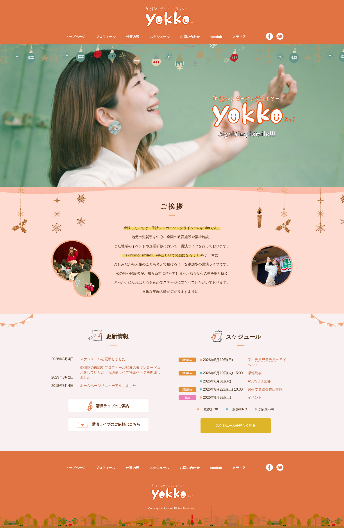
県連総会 (255, 373)
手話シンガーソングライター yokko (172, 17)
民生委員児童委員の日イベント (267, 362)
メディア (239, 37)
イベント (255, 397)
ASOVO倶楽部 (259, 381)
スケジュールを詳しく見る (235, 425)
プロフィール (106, 37)
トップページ (75, 37)
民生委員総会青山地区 (265, 389)
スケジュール (160, 37)
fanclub (216, 37)
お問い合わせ (190, 37)
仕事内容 (132, 37)
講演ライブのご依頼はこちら (108, 425)
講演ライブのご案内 (108, 406)
